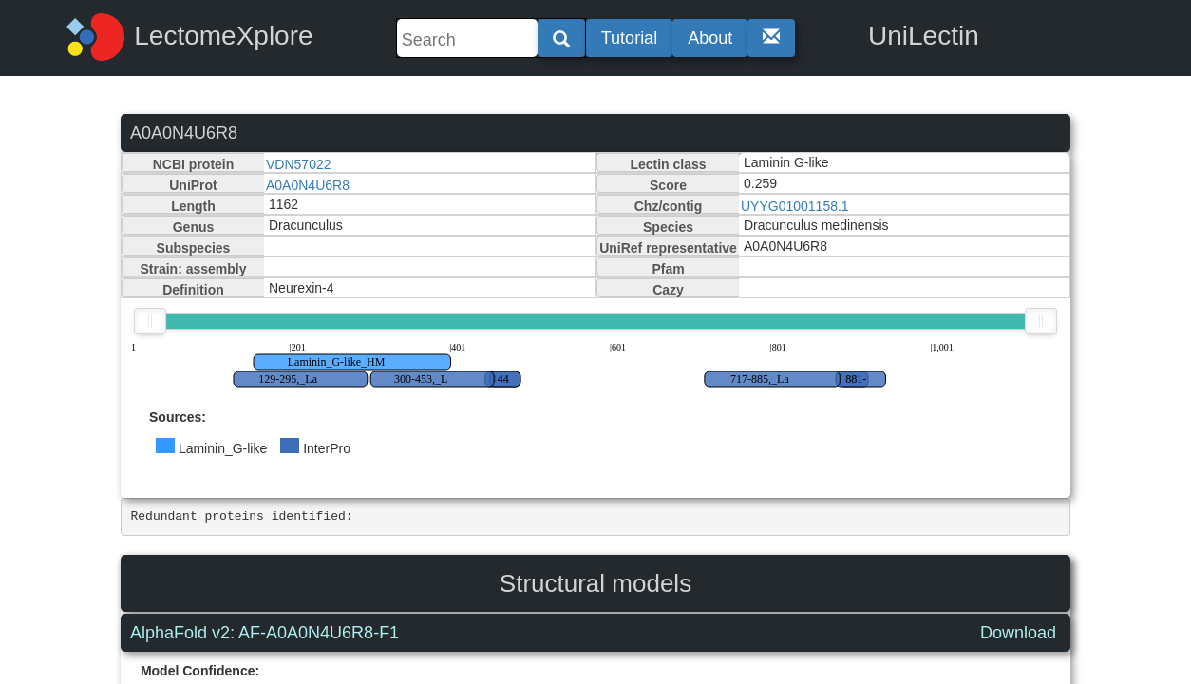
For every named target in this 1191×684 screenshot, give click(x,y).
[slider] (150, 321)
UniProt (193, 185)
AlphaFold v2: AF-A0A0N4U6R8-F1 (264, 632)
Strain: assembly (193, 269)
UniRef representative (668, 248)
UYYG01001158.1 (795, 206)
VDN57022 (298, 164)
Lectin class (668, 164)
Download (1018, 632)
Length (193, 206)
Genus (194, 227)
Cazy (668, 289)
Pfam (668, 269)
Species (668, 227)
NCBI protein (194, 164)
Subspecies (194, 248)
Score (668, 185)
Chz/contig (668, 206)
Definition (193, 289)
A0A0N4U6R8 (308, 185)
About (710, 38)
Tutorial (629, 38)
